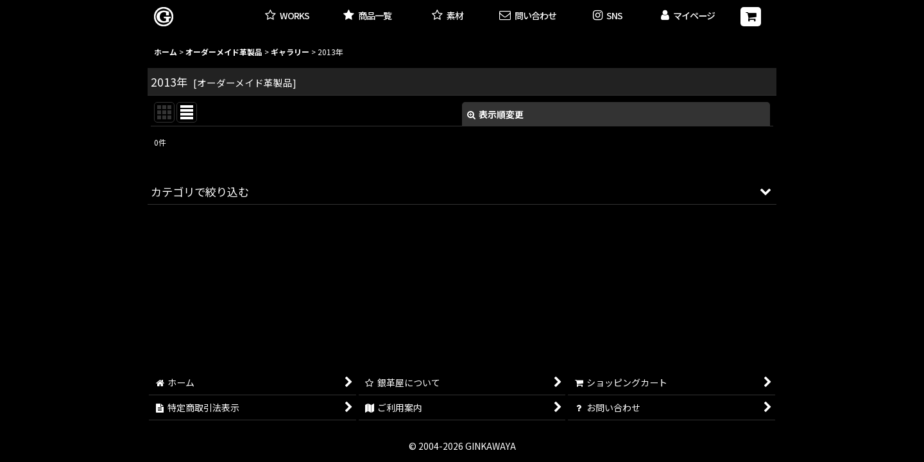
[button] (608, 16)
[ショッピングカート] (750, 16)
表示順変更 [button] (495, 114)
